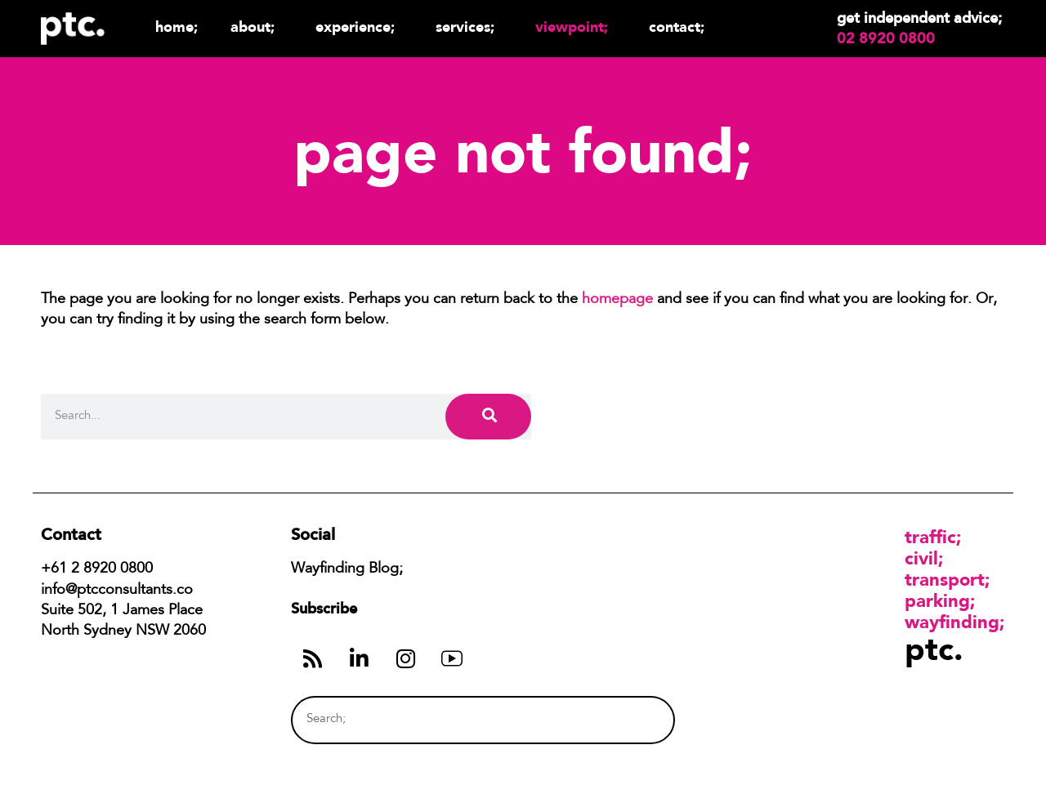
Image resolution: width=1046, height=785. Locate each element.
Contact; (676, 26)
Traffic (930, 536)
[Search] (488, 416)
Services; (469, 26)
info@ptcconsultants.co (117, 590)
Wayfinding (952, 621)
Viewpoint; (575, 26)
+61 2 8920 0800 (97, 569)
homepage (617, 299)
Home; (176, 26)
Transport (945, 579)
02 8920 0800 (886, 38)
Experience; (359, 26)
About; (256, 26)
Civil (921, 558)
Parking (937, 600)
